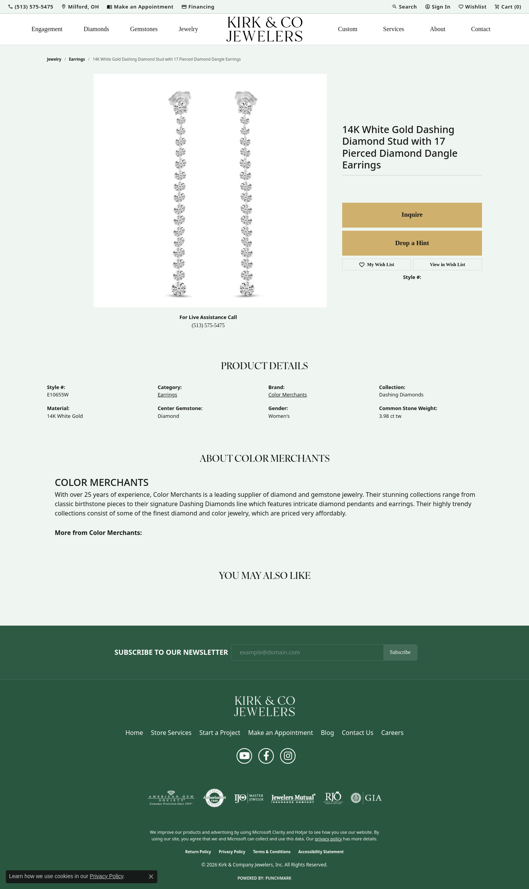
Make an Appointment (280, 732)
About (437, 29)
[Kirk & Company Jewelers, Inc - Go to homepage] (264, 705)
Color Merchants (287, 394)
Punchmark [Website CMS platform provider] (279, 878)
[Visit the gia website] (366, 798)
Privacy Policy (232, 852)
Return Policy (198, 852)
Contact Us (357, 732)
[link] (80, 6)
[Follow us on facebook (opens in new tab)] (266, 756)
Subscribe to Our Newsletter (171, 652)
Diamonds (96, 29)
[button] (30, 6)
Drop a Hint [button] (412, 243)
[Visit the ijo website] (248, 798)
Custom (347, 29)
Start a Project (219, 732)
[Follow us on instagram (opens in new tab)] (288, 756)
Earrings (77, 59)
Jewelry (188, 29)
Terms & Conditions (272, 852)
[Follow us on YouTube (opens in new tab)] (244, 756)
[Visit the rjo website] (333, 798)
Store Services (171, 732)
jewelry (54, 59)
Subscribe (400, 652)
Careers (392, 732)
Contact (481, 29)
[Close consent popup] (151, 876)
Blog (327, 732)
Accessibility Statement (321, 852)
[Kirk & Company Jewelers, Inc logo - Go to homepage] (264, 29)
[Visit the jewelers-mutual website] (293, 798)
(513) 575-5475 (208, 325)
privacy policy (328, 839)
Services (393, 29)
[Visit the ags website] (171, 798)
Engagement (47, 29)
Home (134, 732)
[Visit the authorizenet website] (215, 798)
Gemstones (144, 29)
